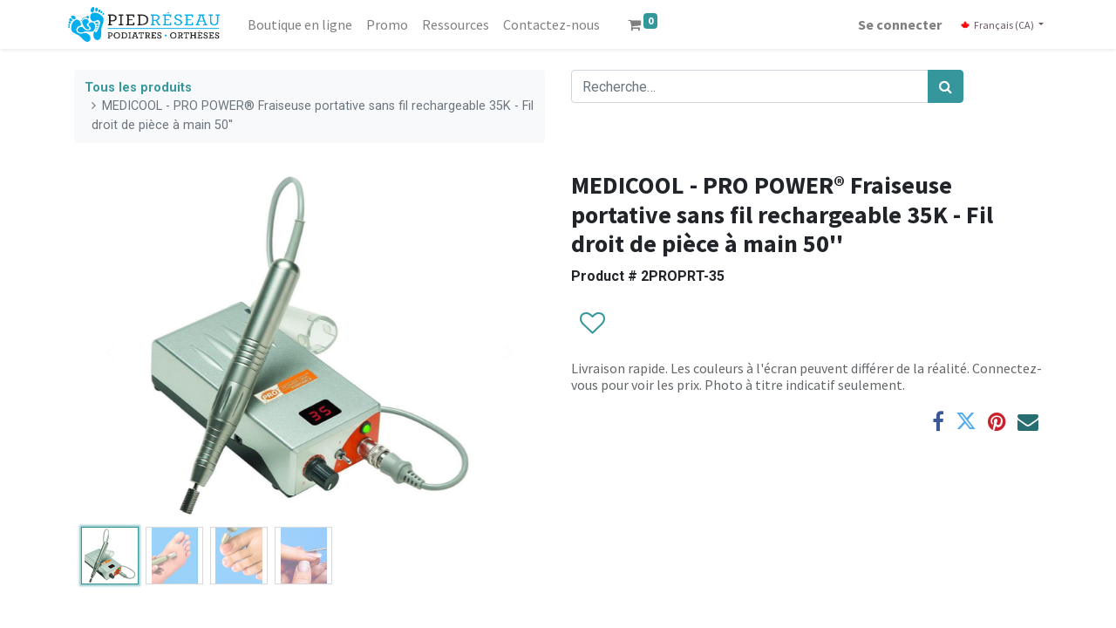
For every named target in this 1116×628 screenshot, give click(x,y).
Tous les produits (138, 87)
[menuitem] (306, 24)
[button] (591, 323)
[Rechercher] (945, 86)
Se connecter (894, 24)
